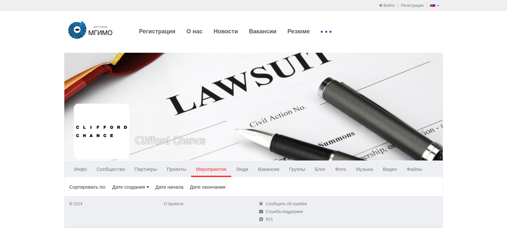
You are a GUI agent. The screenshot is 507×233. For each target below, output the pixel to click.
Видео (390, 169)
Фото (340, 169)
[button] (435, 5)
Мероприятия (211, 169)
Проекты (176, 169)
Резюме (298, 31)
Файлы (414, 169)
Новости (226, 31)
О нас (195, 31)
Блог (320, 169)
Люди (242, 169)
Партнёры (146, 169)
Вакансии (262, 31)
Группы (297, 169)
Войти (386, 5)
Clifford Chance (170, 140)
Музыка (364, 169)
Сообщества (111, 169)
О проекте (174, 203)
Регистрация (412, 5)
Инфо (80, 169)
